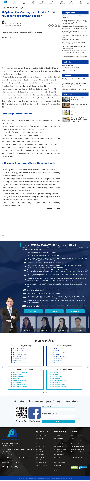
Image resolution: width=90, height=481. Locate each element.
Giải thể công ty (17, 360)
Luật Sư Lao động (40, 455)
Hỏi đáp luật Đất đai (58, 442)
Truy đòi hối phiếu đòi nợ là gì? (70, 67)
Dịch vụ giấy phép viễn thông (77, 450)
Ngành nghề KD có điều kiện (20, 386)
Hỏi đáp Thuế (57, 458)
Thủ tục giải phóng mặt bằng (59, 352)
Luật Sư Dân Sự (39, 439)
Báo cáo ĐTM (55, 350)
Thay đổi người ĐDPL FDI (19, 376)
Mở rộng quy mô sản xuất (19, 380)
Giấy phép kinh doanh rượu (58, 384)
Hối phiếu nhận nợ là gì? (68, 65)
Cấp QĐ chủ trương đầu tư (58, 348)
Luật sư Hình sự (39, 442)
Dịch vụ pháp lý (45, 340)
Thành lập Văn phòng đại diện (20, 354)
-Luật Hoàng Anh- (32, 479)
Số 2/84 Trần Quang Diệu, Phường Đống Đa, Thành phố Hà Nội (17, 449)
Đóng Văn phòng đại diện (19, 358)
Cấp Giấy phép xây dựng (58, 362)
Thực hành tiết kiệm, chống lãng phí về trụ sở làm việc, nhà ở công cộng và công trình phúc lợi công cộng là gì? (74, 21)
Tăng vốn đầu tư (17, 378)
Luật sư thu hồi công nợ (41, 466)
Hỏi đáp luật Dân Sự (58, 436)
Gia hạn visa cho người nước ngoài (78, 452)
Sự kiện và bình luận (58, 460)
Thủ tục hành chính (64, 369)
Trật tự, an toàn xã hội (15, 7)
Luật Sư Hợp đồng (40, 452)
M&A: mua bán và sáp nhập (20, 362)
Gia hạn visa (55, 372)
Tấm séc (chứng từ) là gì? (69, 70)
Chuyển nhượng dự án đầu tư (59, 356)
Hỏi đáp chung (57, 469)
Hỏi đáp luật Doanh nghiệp (60, 450)
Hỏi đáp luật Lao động (58, 447)
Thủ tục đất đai (56, 354)
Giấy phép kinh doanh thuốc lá (59, 386)
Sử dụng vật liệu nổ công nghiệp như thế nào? (75, 26)
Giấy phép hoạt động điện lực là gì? (72, 39)
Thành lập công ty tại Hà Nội (77, 447)
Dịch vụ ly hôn (74, 439)
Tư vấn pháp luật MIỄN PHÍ (77, 442)
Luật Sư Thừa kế (40, 447)
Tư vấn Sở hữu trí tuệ (58, 452)
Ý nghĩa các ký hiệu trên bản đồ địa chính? (79, 98)
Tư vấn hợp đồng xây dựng (58, 358)
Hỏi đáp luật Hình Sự (58, 439)
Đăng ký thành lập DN (18, 350)
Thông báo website (57, 376)
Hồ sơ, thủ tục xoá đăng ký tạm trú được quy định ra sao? (74, 32)
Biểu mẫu (56, 471)
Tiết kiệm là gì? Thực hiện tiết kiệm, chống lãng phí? (75, 36)
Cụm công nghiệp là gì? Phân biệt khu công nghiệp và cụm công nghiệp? (79, 119)
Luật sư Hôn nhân (40, 458)
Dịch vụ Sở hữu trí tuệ (41, 460)
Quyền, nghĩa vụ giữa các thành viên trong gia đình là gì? (79, 112)
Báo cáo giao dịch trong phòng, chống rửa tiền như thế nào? (74, 43)
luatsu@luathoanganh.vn (9, 453)
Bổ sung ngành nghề (18, 382)
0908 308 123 (6, 451)
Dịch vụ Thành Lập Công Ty (20, 348)
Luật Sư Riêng (39, 450)
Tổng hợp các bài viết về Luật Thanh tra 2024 (74, 28)
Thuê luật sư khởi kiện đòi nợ (77, 444)
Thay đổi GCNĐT (17, 374)
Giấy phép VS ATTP (57, 382)
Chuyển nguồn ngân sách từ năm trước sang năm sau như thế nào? (79, 105)
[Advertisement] (31, 54)
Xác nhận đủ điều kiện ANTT (59, 380)
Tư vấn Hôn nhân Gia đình (59, 444)
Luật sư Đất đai (39, 444)
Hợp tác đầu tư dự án (57, 360)
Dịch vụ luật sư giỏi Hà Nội (77, 436)
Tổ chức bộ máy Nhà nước (59, 463)
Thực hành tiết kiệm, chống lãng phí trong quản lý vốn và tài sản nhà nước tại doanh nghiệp (74, 52)
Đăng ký (62, 421)
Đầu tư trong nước (64, 345)
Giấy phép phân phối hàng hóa (20, 384)
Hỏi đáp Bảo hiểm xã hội (59, 455)
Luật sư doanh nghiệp (25, 369)
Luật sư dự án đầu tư (41, 463)
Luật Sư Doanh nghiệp (41, 436)
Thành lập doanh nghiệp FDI (20, 372)
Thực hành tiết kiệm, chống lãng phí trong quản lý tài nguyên (74, 47)
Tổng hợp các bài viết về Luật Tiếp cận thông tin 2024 (74, 16)
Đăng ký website (56, 378)
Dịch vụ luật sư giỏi (25, 345)
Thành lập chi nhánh (18, 352)
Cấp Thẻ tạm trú (56, 374)
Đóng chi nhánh (17, 356)
